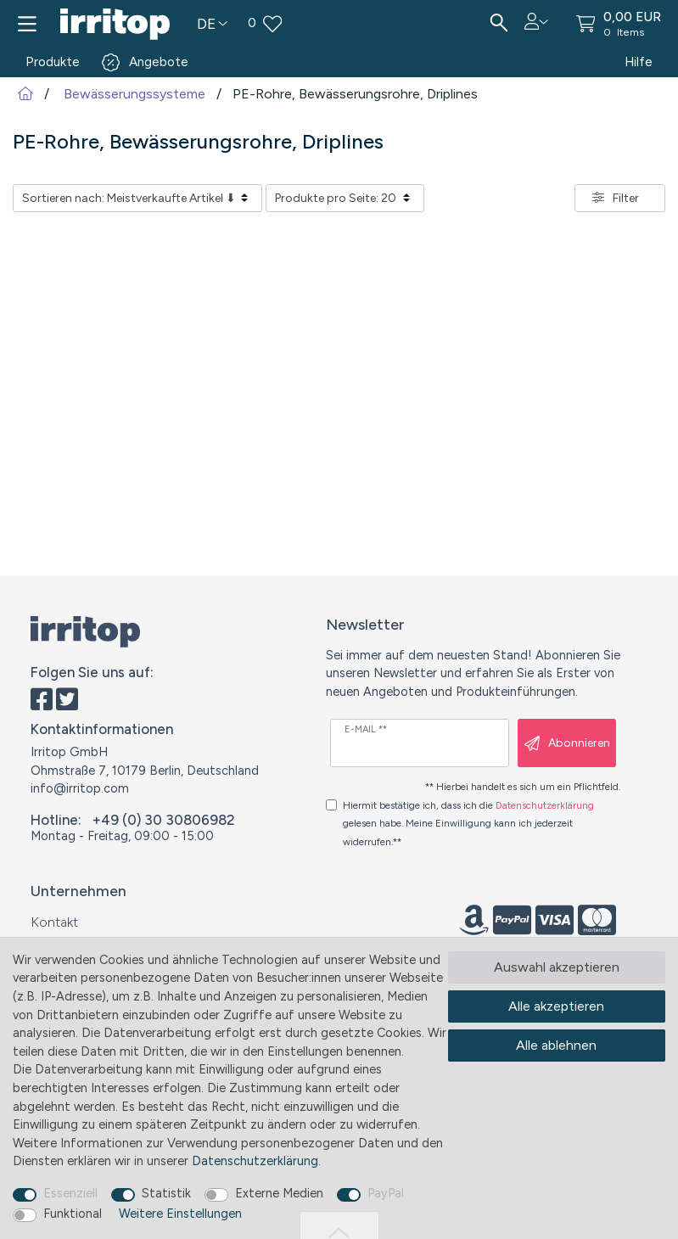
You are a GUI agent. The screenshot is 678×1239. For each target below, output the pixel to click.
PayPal (385, 1193)
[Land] (212, 24)
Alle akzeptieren (556, 1006)
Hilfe (639, 62)
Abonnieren (567, 743)
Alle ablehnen (556, 1045)
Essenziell (70, 1193)
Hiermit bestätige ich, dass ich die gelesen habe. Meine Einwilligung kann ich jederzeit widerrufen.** (468, 823)
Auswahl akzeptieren (556, 967)
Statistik (166, 1193)
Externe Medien (279, 1193)
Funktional (72, 1213)
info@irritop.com (80, 788)
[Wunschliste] (358, 23)
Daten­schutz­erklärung (255, 1161)
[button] (536, 21)
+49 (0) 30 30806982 (163, 819)
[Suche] (499, 24)
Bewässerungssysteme (132, 94)
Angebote (158, 62)
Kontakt (54, 922)
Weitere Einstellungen (180, 1213)
